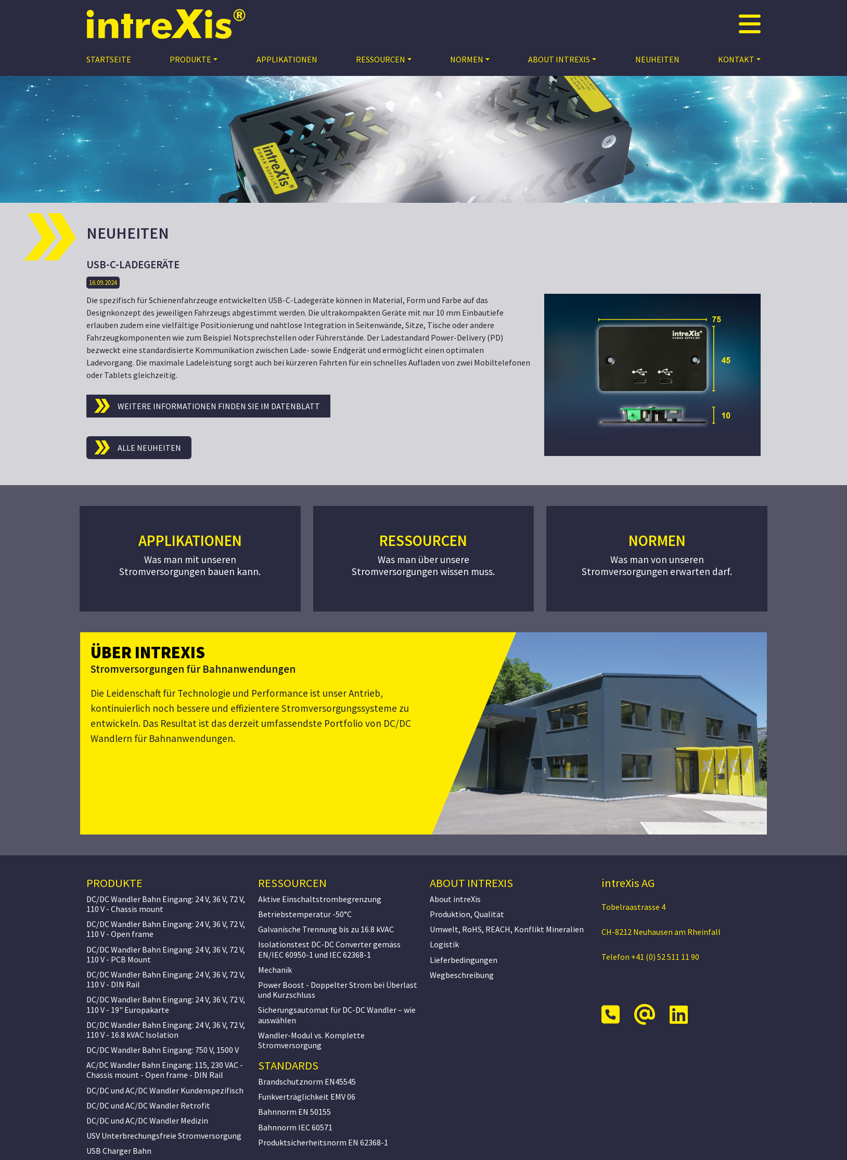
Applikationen (286, 59)
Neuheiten (657, 59)
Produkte (190, 59)
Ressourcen (380, 59)
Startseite (108, 59)
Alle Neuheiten (149, 447)
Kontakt (736, 59)
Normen (466, 59)
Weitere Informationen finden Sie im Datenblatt (219, 406)
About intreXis (559, 59)
